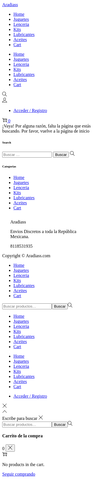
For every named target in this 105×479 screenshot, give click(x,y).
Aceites (20, 202)
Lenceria (21, 187)
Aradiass (10, 4)
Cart (17, 207)
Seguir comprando (18, 474)
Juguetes (21, 182)
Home (18, 177)
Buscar (60, 306)
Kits (17, 192)
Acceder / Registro (30, 110)
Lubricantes (24, 197)
